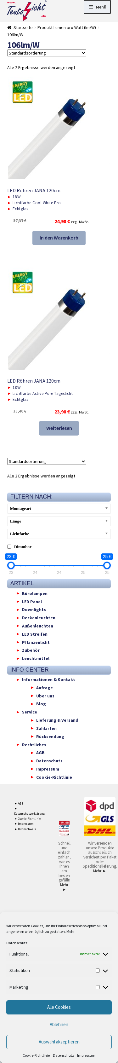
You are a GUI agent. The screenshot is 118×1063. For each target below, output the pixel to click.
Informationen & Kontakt (48, 679)
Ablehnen (59, 1024)
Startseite (23, 27)
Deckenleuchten (38, 618)
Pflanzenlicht (36, 642)
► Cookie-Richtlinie (27, 819)
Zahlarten (46, 728)
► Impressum (24, 824)
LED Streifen (35, 634)
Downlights (34, 609)
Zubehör (31, 650)
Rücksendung (50, 736)
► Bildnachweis (25, 829)
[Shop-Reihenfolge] (46, 52)
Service (29, 712)
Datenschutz (16, 942)
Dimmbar (23, 546)
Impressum (86, 1055)
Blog (41, 704)
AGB (40, 752)
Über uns (45, 695)
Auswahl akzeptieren (59, 1042)
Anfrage (44, 687)
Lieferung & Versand (57, 720)
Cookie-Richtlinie (36, 1055)
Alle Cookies (59, 1007)
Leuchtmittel (35, 658)
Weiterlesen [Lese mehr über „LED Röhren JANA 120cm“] (59, 428)
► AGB (18, 803)
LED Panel (32, 601)
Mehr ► (64, 887)
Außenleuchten (37, 625)
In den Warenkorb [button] (59, 237)
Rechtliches (34, 744)
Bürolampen (35, 593)
